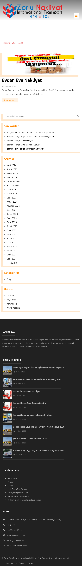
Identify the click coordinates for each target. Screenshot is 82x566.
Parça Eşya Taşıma (11, 558)
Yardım (10, 482)
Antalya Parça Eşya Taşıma (18, 493)
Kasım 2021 (12, 250)
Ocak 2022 (12, 242)
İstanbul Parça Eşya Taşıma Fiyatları (23, 145)
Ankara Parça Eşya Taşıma (18, 496)
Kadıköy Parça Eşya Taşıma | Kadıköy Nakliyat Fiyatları (38, 450)
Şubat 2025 (12, 193)
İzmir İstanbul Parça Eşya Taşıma (35, 558)
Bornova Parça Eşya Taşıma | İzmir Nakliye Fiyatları (30, 136)
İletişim (10, 486)
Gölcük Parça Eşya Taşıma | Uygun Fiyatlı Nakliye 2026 (38, 427)
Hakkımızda (12, 478)
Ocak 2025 (12, 198)
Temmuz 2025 (13, 181)
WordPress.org (13, 308)
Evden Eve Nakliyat (22, 80)
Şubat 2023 (12, 226)
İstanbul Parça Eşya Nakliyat (20, 140)
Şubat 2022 (12, 238)
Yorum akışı (12, 304)
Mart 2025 (11, 189)
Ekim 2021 (11, 254)
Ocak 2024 (12, 210)
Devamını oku (10, 100)
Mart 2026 (11, 165)
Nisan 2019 (12, 263)
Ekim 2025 (12, 177)
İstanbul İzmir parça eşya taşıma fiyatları (25, 149)
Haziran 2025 (13, 185)
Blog (9, 279)
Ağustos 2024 (13, 206)
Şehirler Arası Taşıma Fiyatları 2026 (30, 438)
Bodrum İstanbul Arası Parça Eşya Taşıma (24, 500)
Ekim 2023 (12, 218)
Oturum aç (11, 295)
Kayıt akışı (11, 299)
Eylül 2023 (12, 222)
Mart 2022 (11, 234)
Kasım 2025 (12, 173)
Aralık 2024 (12, 202)
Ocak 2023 (11, 230)
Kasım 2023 (12, 214)
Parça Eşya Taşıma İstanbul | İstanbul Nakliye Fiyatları (31, 132)
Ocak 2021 (11, 259)
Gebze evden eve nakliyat (59, 558)
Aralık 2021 (12, 246)
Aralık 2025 (12, 169)
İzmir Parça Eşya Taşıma (17, 489)
